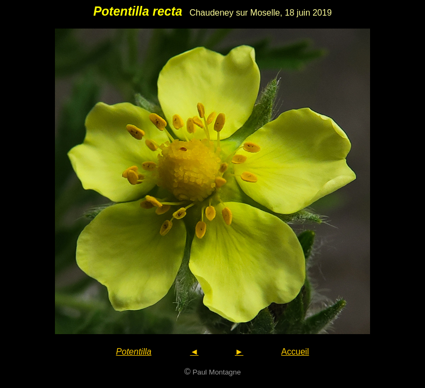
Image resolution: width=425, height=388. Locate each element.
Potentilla (133, 351)
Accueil (295, 351)
